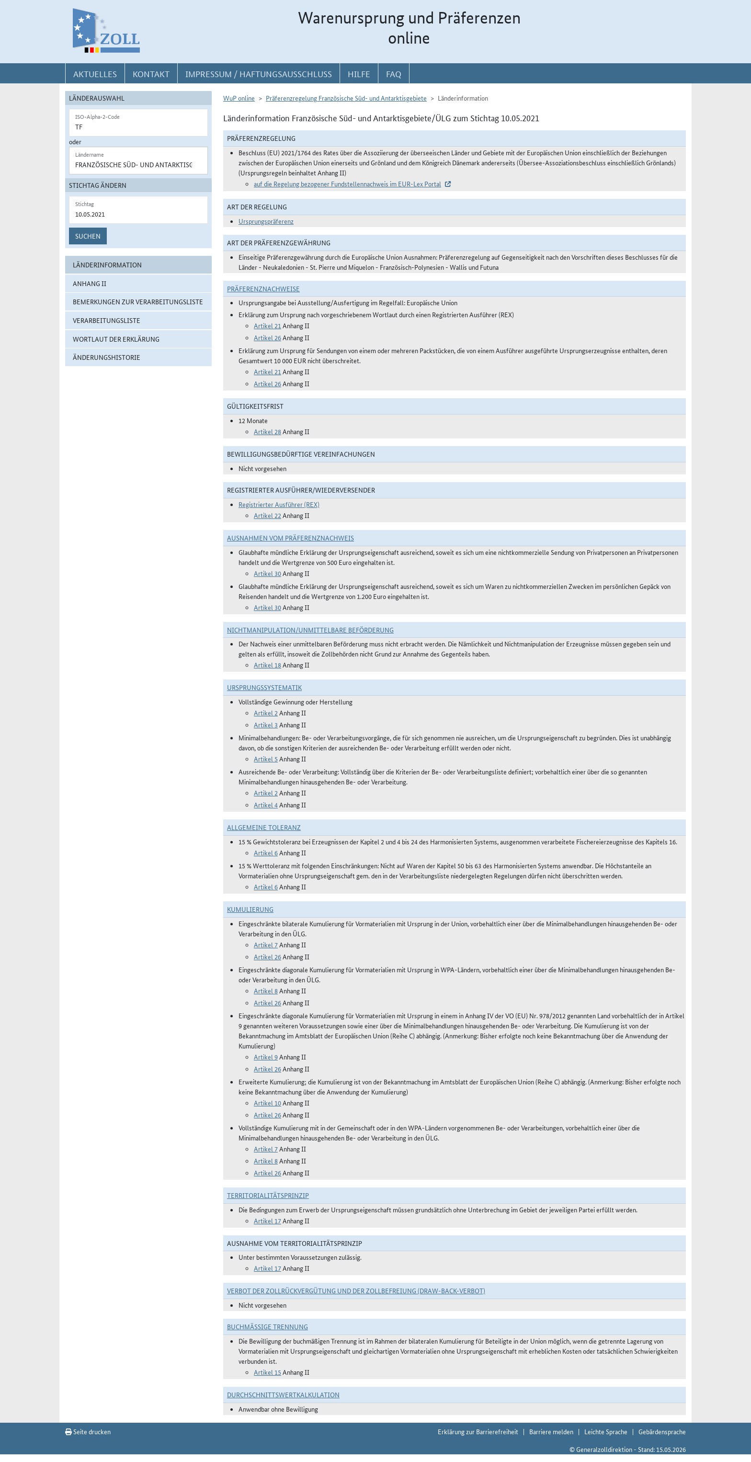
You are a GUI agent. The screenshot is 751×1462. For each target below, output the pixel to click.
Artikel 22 (267, 515)
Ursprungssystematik (264, 687)
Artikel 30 (267, 573)
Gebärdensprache (662, 1431)
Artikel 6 (266, 852)
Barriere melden (551, 1431)
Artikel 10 (267, 1102)
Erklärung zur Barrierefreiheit (478, 1431)
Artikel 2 (266, 712)
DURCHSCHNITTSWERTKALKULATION (283, 1394)
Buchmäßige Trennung (267, 1326)
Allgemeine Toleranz (264, 827)
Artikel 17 (267, 1220)
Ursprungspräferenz (266, 221)
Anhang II (89, 283)
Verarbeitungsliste (106, 320)
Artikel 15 (267, 1372)
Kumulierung (250, 909)
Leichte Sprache (605, 1431)
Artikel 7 (266, 944)
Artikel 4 (266, 804)
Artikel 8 (266, 990)
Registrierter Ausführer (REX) (279, 504)
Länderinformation (107, 264)
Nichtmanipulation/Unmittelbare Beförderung (310, 629)
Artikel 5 (266, 758)
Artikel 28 (267, 431)
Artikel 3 (266, 724)
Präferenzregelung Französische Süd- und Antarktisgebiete (346, 98)
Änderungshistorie (106, 357)
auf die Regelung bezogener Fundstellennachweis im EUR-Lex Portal (347, 183)
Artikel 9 (266, 1056)
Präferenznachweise (263, 288)
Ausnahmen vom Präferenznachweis (290, 537)
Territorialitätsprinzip (268, 1195)
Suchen (88, 236)
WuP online (239, 98)
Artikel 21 (267, 325)
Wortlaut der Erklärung (116, 339)
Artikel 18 (267, 664)
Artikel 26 (267, 337)
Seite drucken (88, 1431)
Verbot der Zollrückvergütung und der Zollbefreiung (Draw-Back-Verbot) (356, 1290)
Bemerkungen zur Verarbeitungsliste (138, 301)
